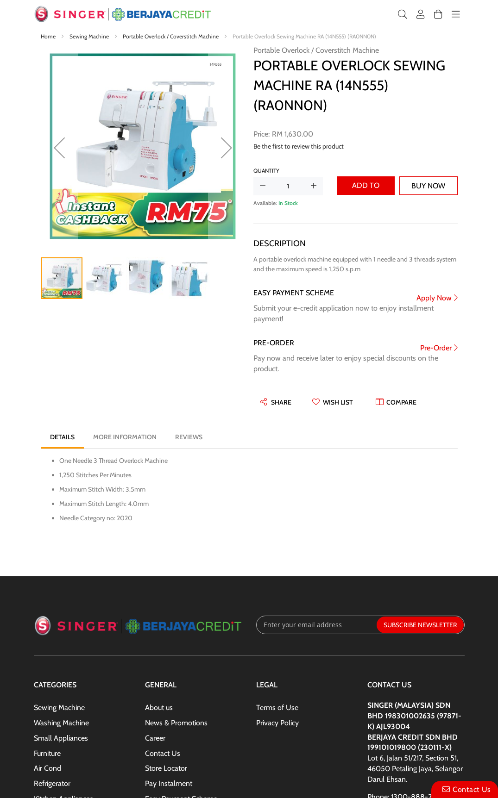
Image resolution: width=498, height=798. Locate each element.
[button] (59, 147)
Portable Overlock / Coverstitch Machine (171, 36)
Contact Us (162, 753)
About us (159, 707)
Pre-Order (436, 347)
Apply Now (434, 297)
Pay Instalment (168, 783)
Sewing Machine (89, 36)
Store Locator (166, 768)
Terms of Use (277, 707)
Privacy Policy (277, 722)
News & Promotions (176, 722)
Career (155, 738)
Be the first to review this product (298, 146)
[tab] (62, 437)
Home (49, 36)
